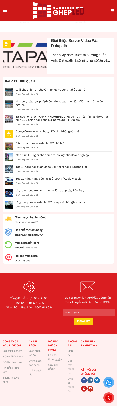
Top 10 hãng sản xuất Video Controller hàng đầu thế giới (51, 166)
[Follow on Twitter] (97, 380)
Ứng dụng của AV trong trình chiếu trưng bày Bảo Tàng (50, 190)
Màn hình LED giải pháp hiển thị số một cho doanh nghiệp (52, 155)
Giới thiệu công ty (12, 351)
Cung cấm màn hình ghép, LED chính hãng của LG (47, 131)
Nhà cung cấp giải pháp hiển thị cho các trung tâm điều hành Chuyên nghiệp (59, 103)
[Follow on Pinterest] (84, 389)
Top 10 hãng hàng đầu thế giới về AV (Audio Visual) (48, 178)
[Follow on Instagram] (90, 380)
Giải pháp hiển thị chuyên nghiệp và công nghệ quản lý (50, 89)
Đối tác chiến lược (13, 362)
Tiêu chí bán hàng (13, 356)
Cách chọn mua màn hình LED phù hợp (40, 143)
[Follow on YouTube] (90, 389)
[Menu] (5, 10)
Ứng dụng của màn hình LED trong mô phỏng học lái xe (50, 202)
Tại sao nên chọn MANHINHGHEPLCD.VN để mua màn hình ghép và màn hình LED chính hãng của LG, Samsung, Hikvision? (63, 118)
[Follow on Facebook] (84, 380)
